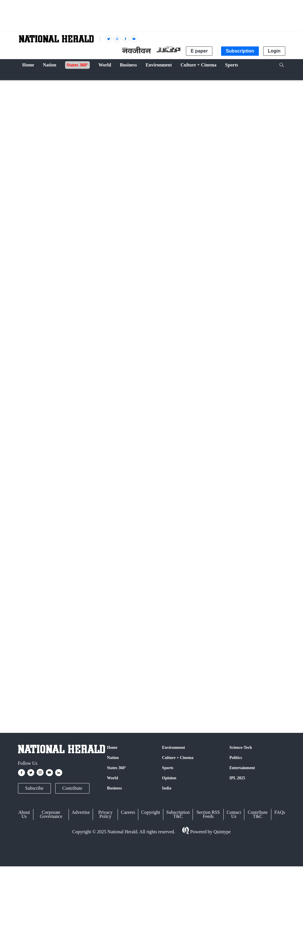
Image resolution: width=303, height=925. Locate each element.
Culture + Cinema (177, 757)
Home (112, 747)
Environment (173, 747)
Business (114, 788)
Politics (236, 757)
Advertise (81, 812)
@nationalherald (121, 621)
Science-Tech (241, 747)
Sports (167, 768)
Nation (27, 84)
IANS (45, 277)
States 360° (116, 768)
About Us (24, 814)
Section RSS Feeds (208, 814)
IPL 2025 (237, 778)
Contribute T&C (258, 814)
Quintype (221, 832)
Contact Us (234, 814)
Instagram (143, 610)
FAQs (279, 812)
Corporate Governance (51, 814)
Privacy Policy (105, 814)
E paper (199, 50)
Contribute (72, 788)
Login (274, 50)
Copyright (150, 812)
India (166, 788)
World (112, 778)
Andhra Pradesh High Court (72, 698)
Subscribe (34, 788)
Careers (128, 812)
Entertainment (242, 768)
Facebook (63, 610)
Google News (112, 610)
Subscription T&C (178, 814)
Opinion (169, 778)
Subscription (240, 50)
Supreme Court (33, 698)
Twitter (85, 610)
